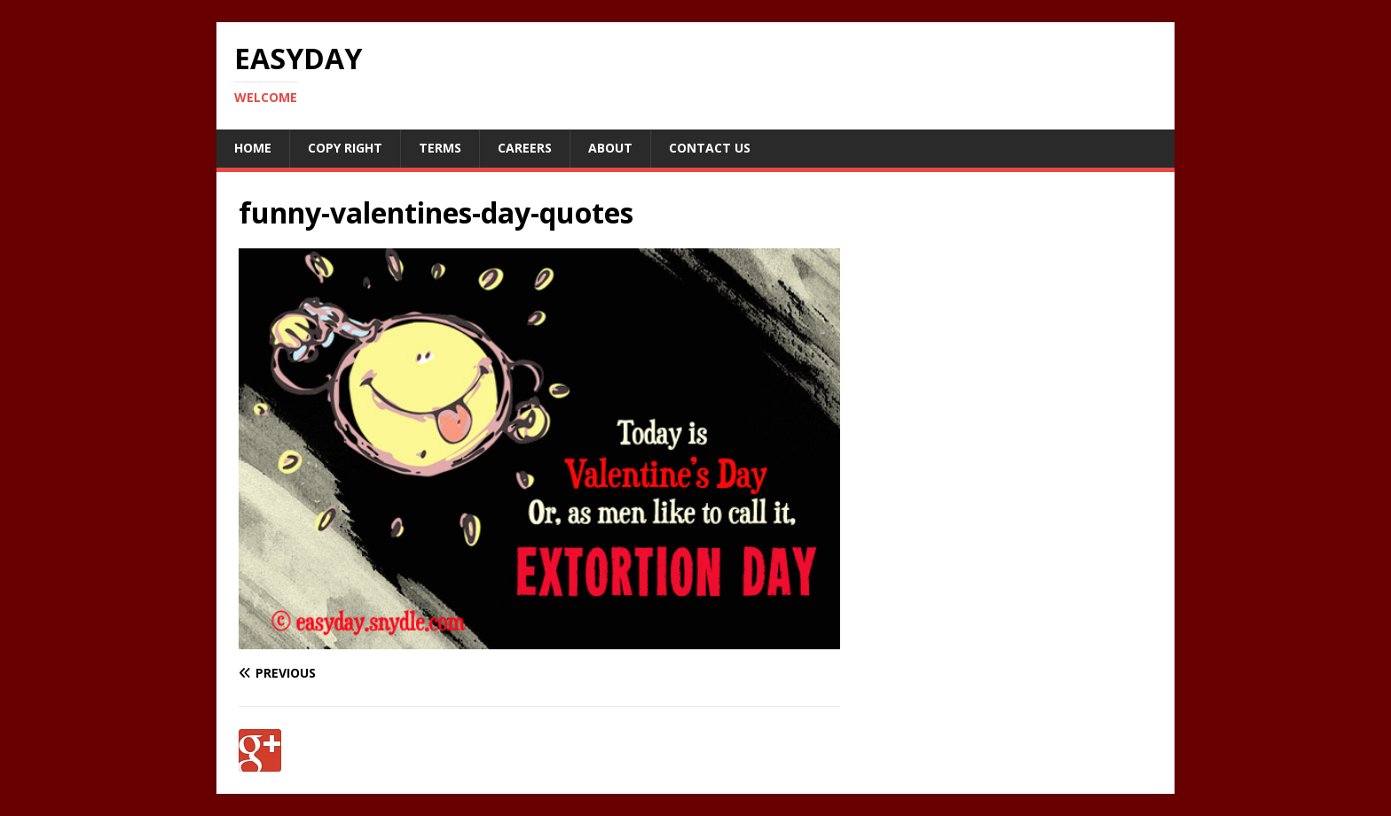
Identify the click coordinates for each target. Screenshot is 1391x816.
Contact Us (710, 147)
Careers (525, 147)
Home (252, 147)
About (610, 147)
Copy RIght (345, 147)
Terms (440, 147)
